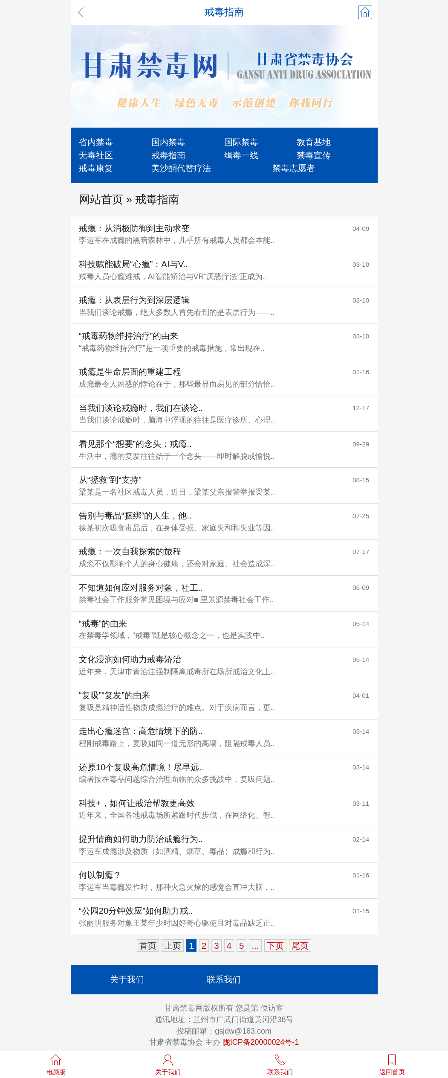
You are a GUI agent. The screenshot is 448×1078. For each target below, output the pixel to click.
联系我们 (224, 979)
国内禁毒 (168, 142)
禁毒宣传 (314, 155)
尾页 (300, 945)
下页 (275, 945)
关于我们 (127, 979)
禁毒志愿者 (293, 168)
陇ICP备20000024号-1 (261, 1042)
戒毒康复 (96, 168)
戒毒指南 (168, 155)
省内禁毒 (96, 142)
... (255, 945)
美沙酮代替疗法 (181, 168)
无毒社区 (96, 155)
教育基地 (314, 142)
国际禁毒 (241, 142)
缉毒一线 (241, 155)
